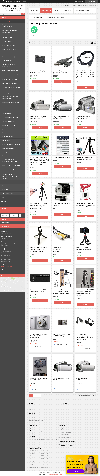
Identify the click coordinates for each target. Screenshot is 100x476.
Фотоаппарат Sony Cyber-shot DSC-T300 (38, 72)
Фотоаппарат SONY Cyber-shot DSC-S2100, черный (62, 335)
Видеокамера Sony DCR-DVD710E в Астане (84, 117)
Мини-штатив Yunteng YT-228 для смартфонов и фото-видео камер (39, 249)
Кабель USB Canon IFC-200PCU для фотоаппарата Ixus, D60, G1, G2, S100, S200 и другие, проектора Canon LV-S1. (85, 74)
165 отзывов (81, 1)
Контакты (67, 10)
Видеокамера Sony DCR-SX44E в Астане (61, 379)
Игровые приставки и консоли (11, 156)
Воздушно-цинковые (9, 45)
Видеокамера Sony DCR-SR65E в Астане (61, 117)
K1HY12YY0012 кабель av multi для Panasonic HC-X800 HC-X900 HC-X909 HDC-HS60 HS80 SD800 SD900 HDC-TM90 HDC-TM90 (39, 161)
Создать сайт (16, 1)
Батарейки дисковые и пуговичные (9, 31)
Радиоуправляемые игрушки (11, 165)
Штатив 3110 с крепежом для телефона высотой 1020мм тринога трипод (61, 291)
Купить (40, 82)
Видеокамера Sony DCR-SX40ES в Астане (38, 117)
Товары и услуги (6, 21)
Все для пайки (6, 133)
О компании (67, 407)
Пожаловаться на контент (55, 474)
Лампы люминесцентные (10, 117)
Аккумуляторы (6, 41)
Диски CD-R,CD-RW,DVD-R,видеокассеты (9, 65)
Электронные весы (8, 148)
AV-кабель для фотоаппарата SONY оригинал (60, 249)
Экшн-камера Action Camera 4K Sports (62, 204)
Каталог (45, 10)
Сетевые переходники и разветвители (10, 97)
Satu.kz (58, 472)
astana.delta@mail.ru (7, 267)
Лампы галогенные (8, 114)
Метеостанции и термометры (11, 144)
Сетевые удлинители (9, 93)
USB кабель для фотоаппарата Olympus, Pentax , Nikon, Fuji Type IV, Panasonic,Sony (84, 336)
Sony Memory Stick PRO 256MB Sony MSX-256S (38, 291)
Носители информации (9, 83)
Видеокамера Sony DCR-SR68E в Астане (84, 379)
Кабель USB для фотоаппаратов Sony (60, 72)
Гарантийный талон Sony (61, 157)
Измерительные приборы (10, 102)
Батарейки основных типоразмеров (9, 25)
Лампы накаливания (8, 110)
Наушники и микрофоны (10, 57)
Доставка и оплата (7, 205)
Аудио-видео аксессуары (10, 70)
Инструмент (6, 140)
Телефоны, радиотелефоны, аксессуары (11, 88)
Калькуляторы (6, 152)
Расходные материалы (9, 125)
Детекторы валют (8, 193)
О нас (3, 197)
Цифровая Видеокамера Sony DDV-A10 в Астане (38, 379)
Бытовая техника (7, 106)
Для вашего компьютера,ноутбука (9, 78)
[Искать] (23, 14)
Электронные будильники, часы (10, 170)
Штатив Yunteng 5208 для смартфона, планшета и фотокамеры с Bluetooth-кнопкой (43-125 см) (38, 206)
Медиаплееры (6, 186)
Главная (34, 10)
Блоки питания (7, 53)
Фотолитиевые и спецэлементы (7, 37)
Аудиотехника (6, 61)
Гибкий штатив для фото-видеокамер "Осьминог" (84, 248)
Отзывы (3, 201)
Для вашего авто (7, 129)
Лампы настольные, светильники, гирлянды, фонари (9, 176)
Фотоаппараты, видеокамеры (11, 182)
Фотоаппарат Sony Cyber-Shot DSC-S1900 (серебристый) (38, 335)
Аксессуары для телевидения (11, 74)
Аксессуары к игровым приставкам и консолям (9, 160)
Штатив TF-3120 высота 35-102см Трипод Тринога (85, 158)
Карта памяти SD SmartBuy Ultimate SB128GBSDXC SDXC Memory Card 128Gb (85, 205)
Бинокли (5, 189)
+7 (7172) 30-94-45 (35, 417)
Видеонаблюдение (8, 137)
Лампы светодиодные (9, 121)
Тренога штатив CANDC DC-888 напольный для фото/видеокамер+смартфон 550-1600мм (85, 292)
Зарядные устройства (9, 49)
